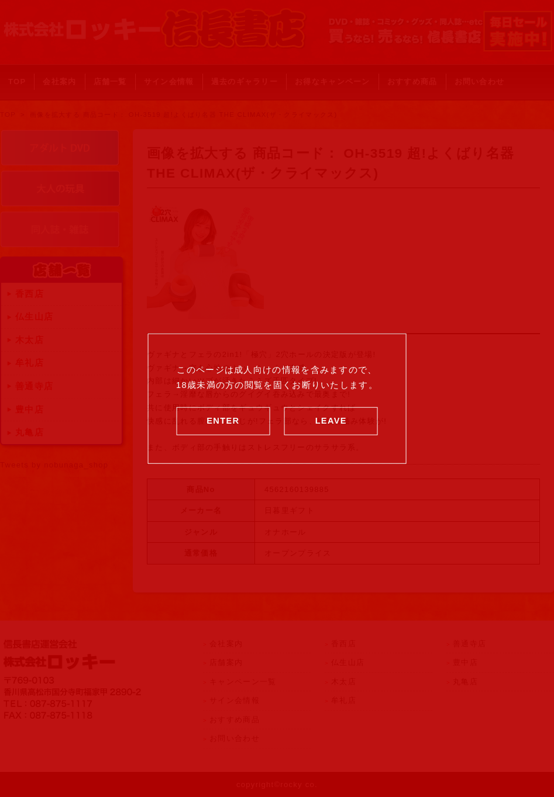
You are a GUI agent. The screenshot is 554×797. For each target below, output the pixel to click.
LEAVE (331, 420)
